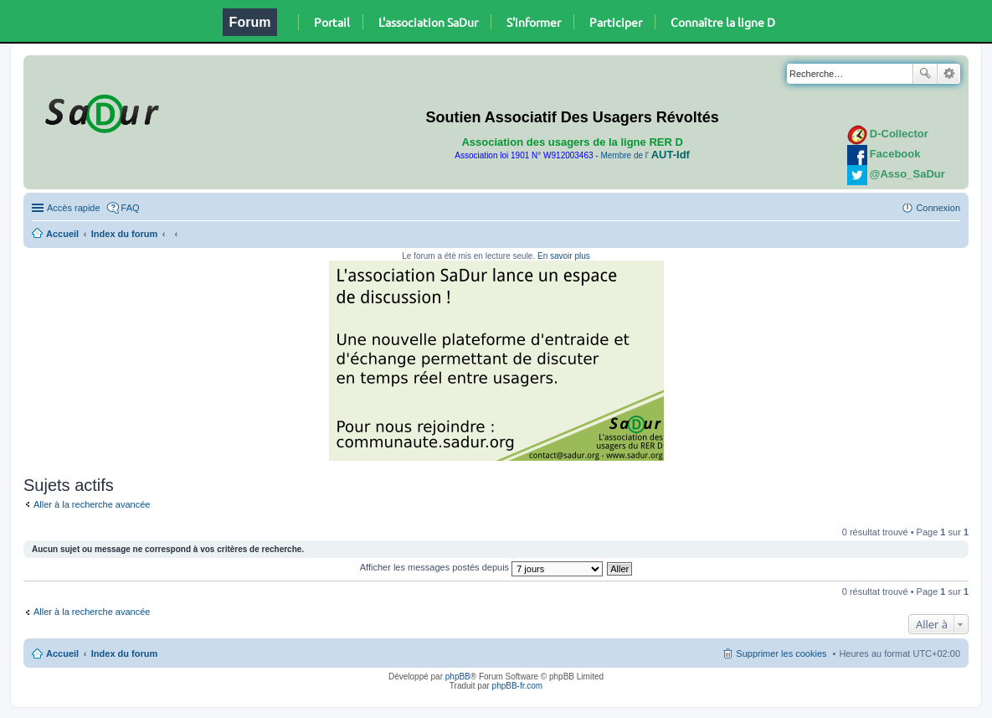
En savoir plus (563, 256)
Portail (332, 21)
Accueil (62, 234)
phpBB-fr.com (517, 685)
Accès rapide (73, 208)
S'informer (533, 21)
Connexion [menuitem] (938, 208)
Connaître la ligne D (723, 21)
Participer (615, 21)
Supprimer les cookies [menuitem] (781, 653)
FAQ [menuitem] (130, 208)
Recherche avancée (949, 74)
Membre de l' (644, 155)
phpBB (457, 676)
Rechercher (925, 74)
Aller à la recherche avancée (91, 504)
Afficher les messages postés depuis (481, 567)
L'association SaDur (428, 21)
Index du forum (124, 234)
